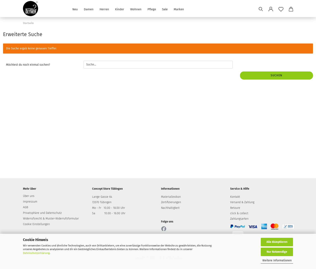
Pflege (152, 8)
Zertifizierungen (171, 202)
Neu (75, 8)
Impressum (30, 201)
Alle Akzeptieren (276, 242)
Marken (179, 8)
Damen (89, 8)
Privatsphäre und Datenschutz (42, 213)
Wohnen (135, 8)
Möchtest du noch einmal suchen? (28, 64)
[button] (271, 9)
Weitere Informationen (277, 260)
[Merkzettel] (281, 9)
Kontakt (235, 197)
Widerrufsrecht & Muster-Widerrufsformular (51, 218)
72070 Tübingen (101, 202)
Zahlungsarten (239, 218)
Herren (104, 8)
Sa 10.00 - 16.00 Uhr (108, 213)
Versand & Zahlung (242, 202)
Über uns (28, 196)
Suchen (276, 75)
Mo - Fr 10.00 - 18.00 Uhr (108, 208)
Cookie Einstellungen (36, 224)
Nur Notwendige (277, 251)
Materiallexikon (171, 197)
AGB (25, 207)
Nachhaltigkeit (170, 208)
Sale (165, 8)
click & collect (239, 213)
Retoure (235, 208)
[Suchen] (261, 9)
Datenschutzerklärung (36, 253)
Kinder (119, 8)
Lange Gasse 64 (102, 197)
